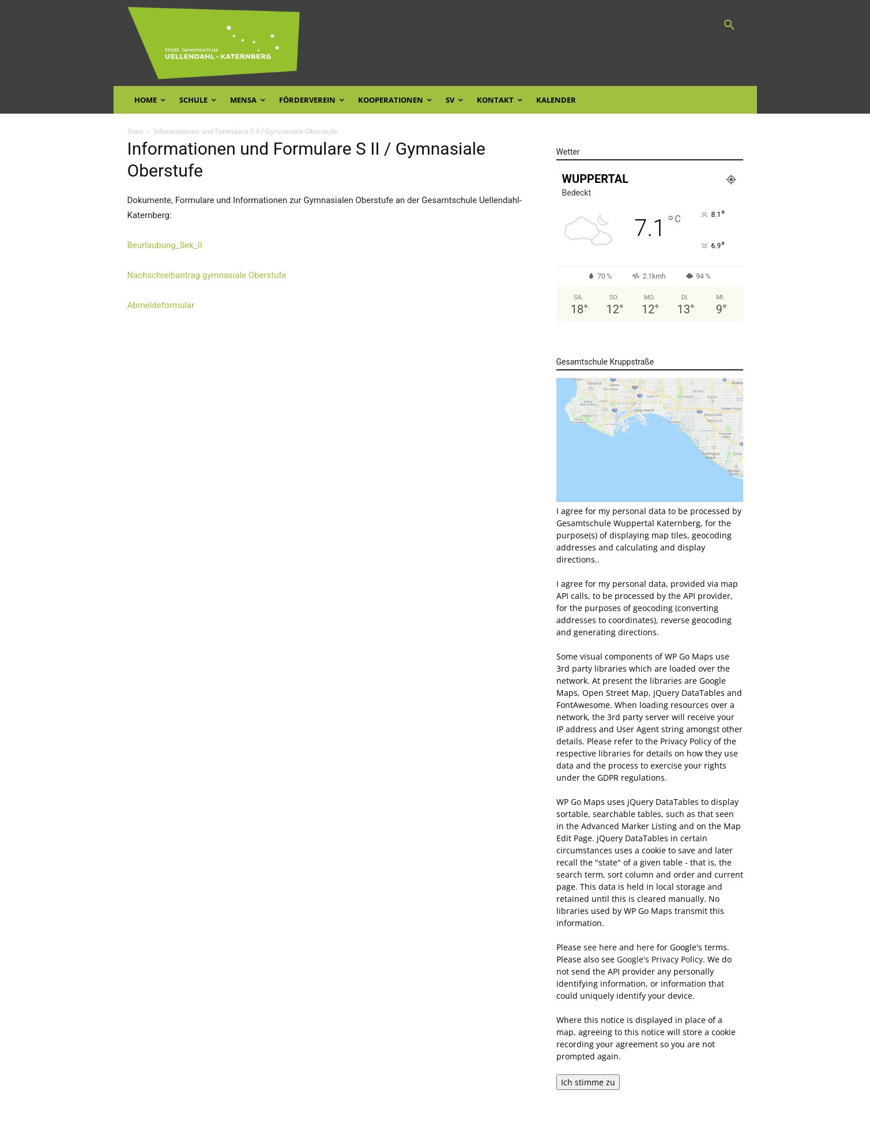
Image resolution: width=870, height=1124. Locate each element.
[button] (729, 25)
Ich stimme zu (588, 1082)
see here (600, 947)
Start (135, 131)
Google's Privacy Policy (660, 959)
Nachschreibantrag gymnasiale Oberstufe (207, 275)
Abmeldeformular (161, 305)
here (645, 947)
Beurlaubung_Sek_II (164, 245)
